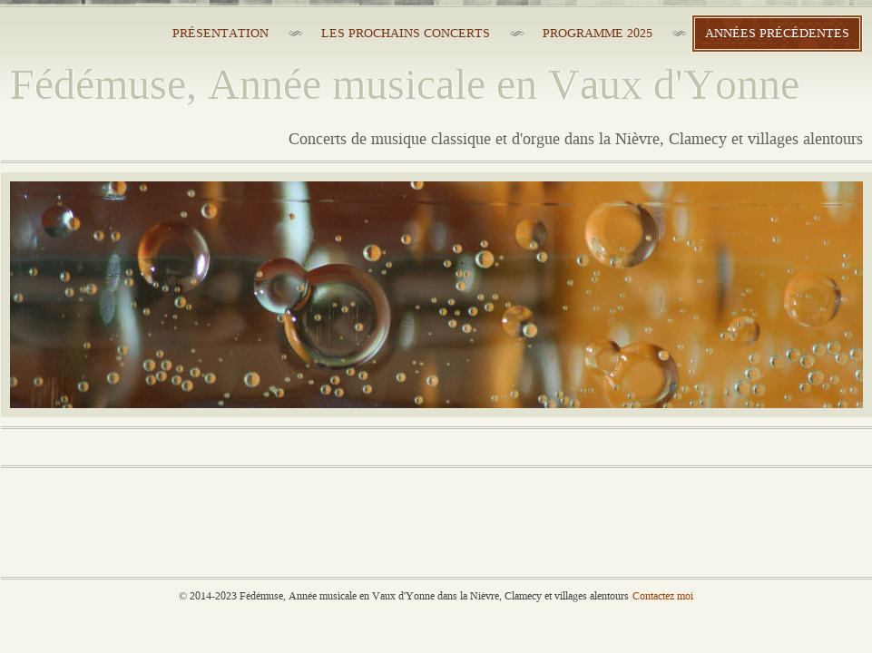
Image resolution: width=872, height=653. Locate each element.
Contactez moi (662, 596)
